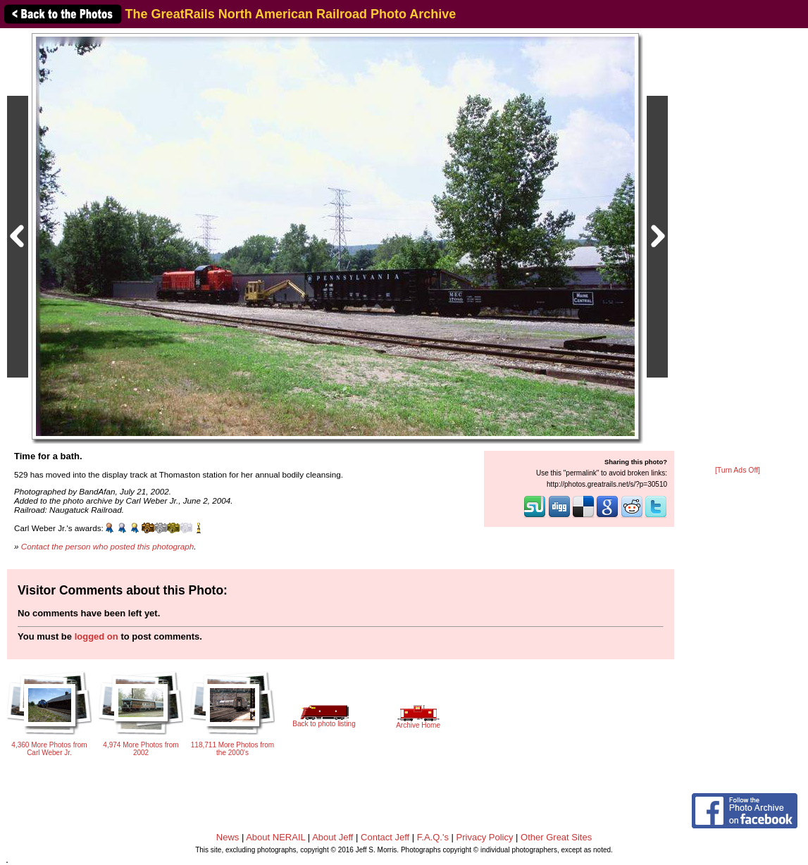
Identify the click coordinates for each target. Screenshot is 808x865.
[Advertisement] (737, 248)
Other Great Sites (556, 837)
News (228, 837)
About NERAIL (275, 837)
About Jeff (332, 837)
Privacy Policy (485, 837)
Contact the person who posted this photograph (107, 546)
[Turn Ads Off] (737, 470)
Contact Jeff (385, 837)
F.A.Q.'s (433, 837)
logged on (96, 636)
